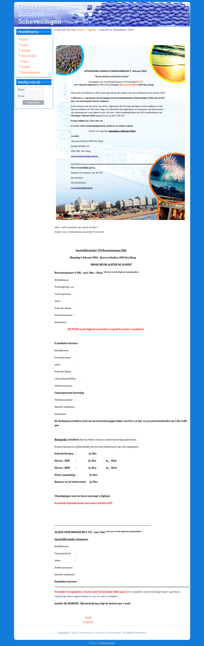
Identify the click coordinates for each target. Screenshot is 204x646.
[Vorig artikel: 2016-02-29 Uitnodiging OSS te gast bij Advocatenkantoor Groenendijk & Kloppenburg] (88, 617)
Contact (25, 66)
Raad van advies (30, 72)
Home (24, 39)
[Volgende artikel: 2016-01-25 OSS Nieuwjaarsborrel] (88, 622)
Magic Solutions (108, 643)
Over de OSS (28, 55)
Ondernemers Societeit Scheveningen (100, 632)
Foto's (24, 61)
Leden (24, 44)
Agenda (25, 50)
